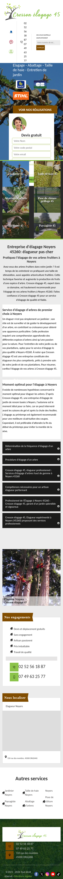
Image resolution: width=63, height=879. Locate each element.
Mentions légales (23, 876)
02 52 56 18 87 (25, 31)
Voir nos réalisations (35, 110)
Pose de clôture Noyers (49, 801)
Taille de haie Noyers (32, 792)
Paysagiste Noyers (10, 803)
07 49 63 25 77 (25, 52)
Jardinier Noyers (9, 792)
